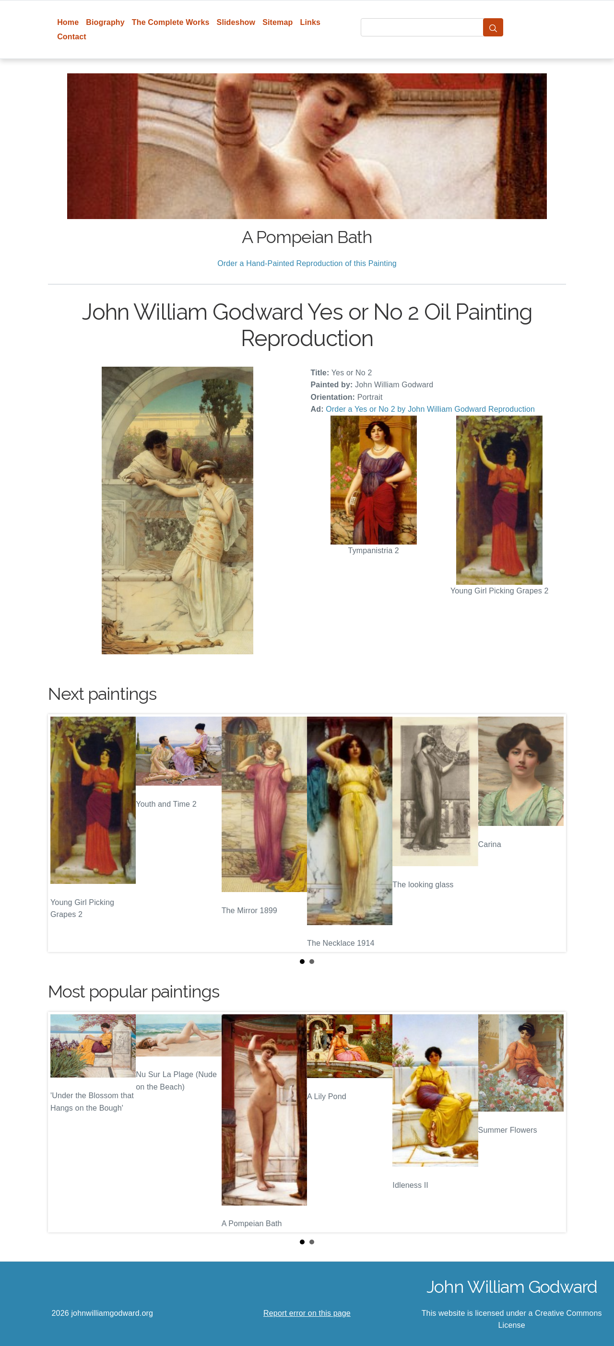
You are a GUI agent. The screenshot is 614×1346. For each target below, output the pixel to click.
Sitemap (277, 22)
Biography (105, 22)
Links (310, 22)
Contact (71, 37)
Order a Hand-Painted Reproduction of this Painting (307, 263)
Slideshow (236, 22)
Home (68, 22)
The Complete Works (171, 22)
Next (551, 833)
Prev (63, 833)
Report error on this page (307, 1313)
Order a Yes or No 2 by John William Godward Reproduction (430, 409)
